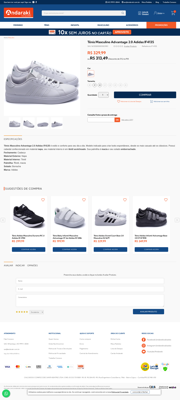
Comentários (90, 300)
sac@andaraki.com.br (132, 2)
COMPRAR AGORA (28, 249)
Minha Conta (115, 339)
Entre (160, 13)
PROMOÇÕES (161, 25)
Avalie (130, 46)
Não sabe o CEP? (127, 120)
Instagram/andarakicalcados (156, 346)
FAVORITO (43, 199)
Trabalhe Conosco (169, 2)
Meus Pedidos (147, 2)
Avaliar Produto (148, 312)
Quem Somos (54, 339)
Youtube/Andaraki (152, 352)
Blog (157, 2)
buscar (123, 13)
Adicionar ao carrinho (161, 101)
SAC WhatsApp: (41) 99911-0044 (16, 344)
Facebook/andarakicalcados (156, 340)
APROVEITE (122, 32)
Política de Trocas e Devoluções (60, 349)
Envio (82, 344)
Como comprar (85, 339)
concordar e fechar (129, 395)
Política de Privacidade (57, 353)
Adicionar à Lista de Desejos (130, 101)
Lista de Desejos (117, 349)
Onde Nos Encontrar (56, 344)
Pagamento (84, 349)
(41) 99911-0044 (113, 2)
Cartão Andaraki (117, 353)
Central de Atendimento (89, 353)
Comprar (145, 94)
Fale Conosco (9, 339)
